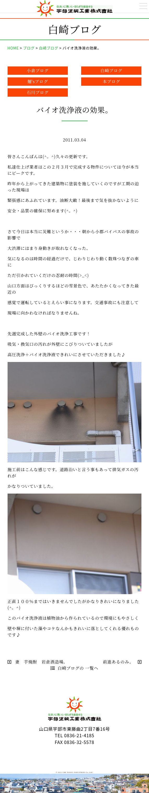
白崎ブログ (111, 70)
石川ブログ (38, 92)
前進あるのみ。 (122, 662)
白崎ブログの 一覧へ (74, 668)
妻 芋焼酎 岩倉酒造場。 (38, 662)
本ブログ (111, 81)
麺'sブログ (37, 81)
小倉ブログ (38, 70)
